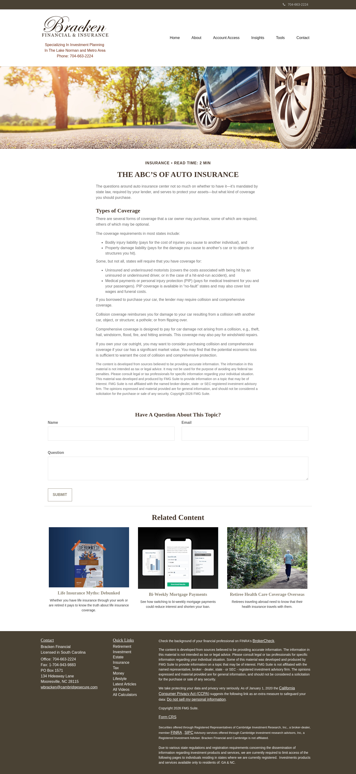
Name (53, 422)
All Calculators (125, 695)
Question (56, 453)
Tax (116, 668)
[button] (196, 38)
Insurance (121, 662)
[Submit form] (60, 494)
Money (118, 673)
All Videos (121, 689)
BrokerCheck (263, 641)
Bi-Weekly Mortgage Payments (178, 594)
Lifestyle (120, 679)
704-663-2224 (295, 4)
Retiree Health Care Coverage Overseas (267, 594)
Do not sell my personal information (196, 699)
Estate (118, 657)
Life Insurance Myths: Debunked (89, 592)
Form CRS (167, 717)
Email (187, 422)
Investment (122, 652)
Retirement (122, 646)
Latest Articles (124, 684)
